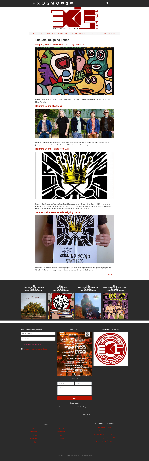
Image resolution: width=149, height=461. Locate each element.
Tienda (61, 439)
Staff (103, 33)
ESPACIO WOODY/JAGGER (104, 441)
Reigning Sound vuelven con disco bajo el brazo (59, 44)
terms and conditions (40, 349)
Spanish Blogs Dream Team (104, 434)
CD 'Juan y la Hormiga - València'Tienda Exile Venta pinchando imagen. (34, 288)
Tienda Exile (113, 33)
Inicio (32, 33)
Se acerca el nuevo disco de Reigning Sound (58, 212)
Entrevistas (62, 33)
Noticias (73, 33)
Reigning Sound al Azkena (48, 106)
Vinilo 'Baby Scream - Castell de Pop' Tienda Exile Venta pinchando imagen (88, 288)
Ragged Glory (104, 431)
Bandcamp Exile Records (110, 329)
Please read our (34, 349)
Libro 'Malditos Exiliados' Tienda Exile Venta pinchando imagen (60, 288)
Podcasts (83, 33)
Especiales (94, 33)
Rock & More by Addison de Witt (104, 438)
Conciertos (50, 33)
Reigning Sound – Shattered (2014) (53, 148)
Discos (40, 33)
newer (111, 274)
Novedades (34, 432)
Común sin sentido (104, 427)
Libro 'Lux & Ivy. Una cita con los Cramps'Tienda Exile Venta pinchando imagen (115, 288)
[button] (107, 3)
